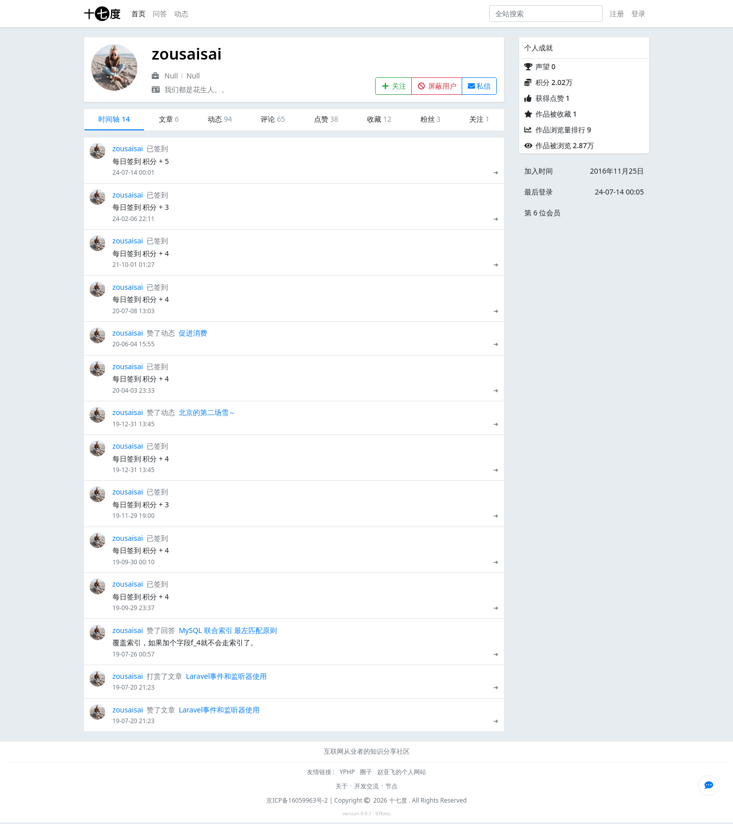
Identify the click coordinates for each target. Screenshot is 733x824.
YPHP (348, 771)
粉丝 (430, 119)
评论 (273, 119)
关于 (341, 786)
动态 (181, 13)
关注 (393, 86)
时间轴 (114, 119)
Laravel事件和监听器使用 (226, 676)
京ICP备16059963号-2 (297, 800)
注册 (617, 13)
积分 (554, 82)
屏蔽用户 (437, 86)
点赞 (326, 119)
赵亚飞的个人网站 (401, 771)
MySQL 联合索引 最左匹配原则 (228, 630)
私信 (479, 86)
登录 (638, 13)
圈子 (367, 771)
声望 (545, 66)
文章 (169, 119)
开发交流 (366, 786)
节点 (391, 786)
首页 (138, 13)
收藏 (379, 119)
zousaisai (127, 148)
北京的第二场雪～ (207, 412)
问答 (160, 13)
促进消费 (193, 333)
